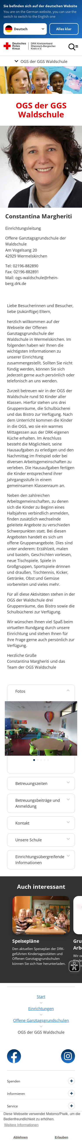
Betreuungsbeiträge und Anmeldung (37, 803)
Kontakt (22, 823)
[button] (34, 760)
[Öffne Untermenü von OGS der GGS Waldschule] (41, 61)
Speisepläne (25, 941)
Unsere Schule (28, 839)
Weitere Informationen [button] (21, 1125)
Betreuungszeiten (31, 783)
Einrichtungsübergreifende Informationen (39, 859)
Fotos (20, 691)
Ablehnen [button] (20, 1137)
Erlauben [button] (61, 1137)
